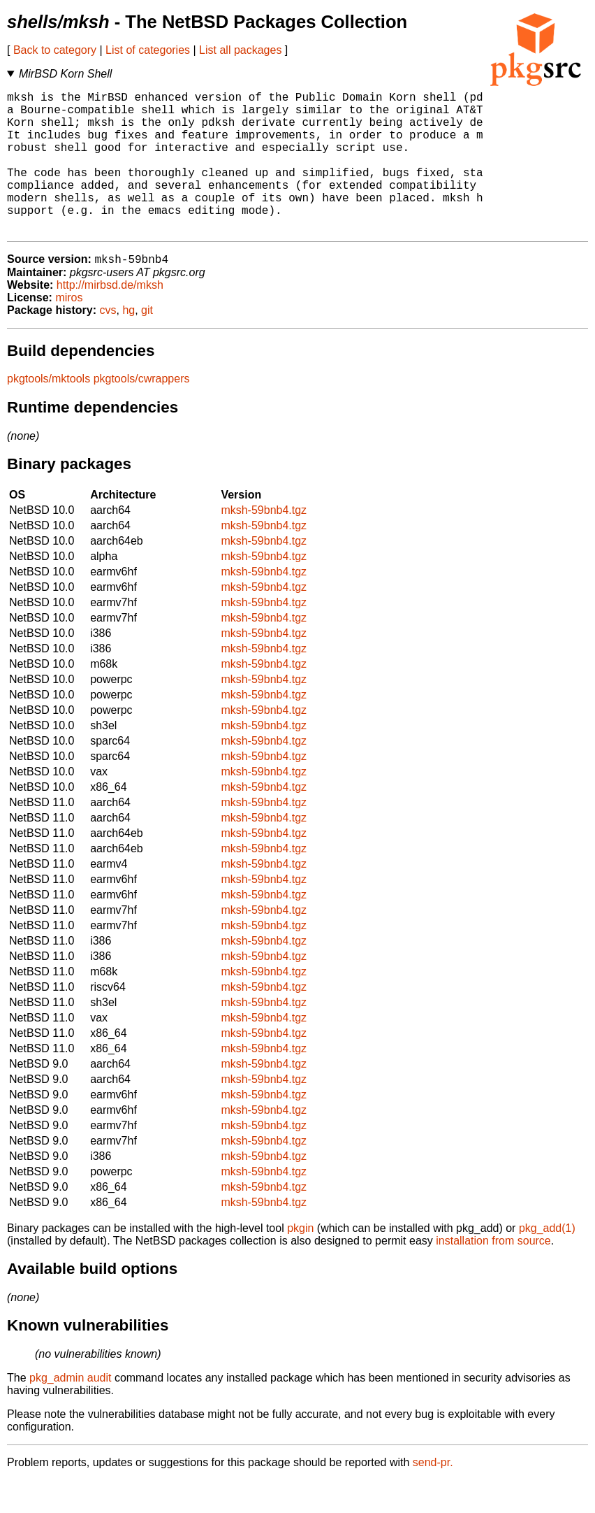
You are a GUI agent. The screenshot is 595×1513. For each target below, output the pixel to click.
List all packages (240, 50)
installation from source (493, 1273)
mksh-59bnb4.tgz (264, 543)
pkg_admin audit (70, 1411)
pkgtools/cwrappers (142, 411)
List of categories (147, 50)
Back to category (54, 50)
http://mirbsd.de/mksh (110, 318)
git (147, 343)
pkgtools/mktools (48, 411)
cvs (108, 343)
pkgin (300, 1261)
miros (68, 330)
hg (128, 343)
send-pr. (433, 1495)
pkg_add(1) (547, 1261)
